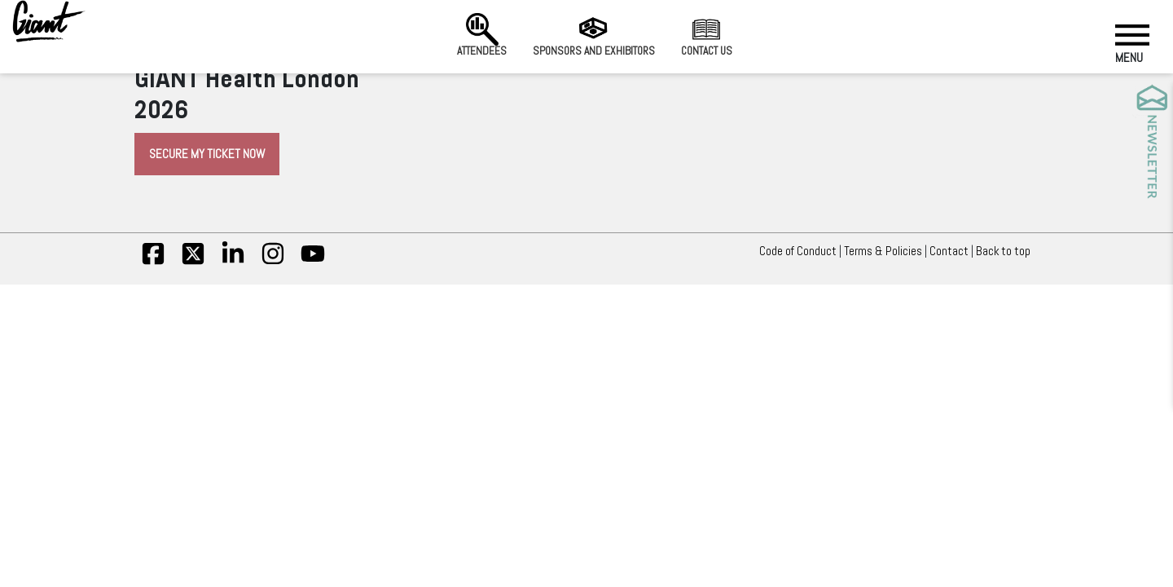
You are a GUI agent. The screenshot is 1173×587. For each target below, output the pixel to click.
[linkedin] (233, 261)
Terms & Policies (883, 251)
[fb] (153, 261)
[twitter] (193, 261)
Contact (949, 251)
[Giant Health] (49, 21)
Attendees (482, 35)
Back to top (1007, 251)
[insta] (273, 261)
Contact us (706, 35)
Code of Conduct (798, 251)
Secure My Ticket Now (207, 154)
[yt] (313, 261)
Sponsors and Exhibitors (594, 35)
